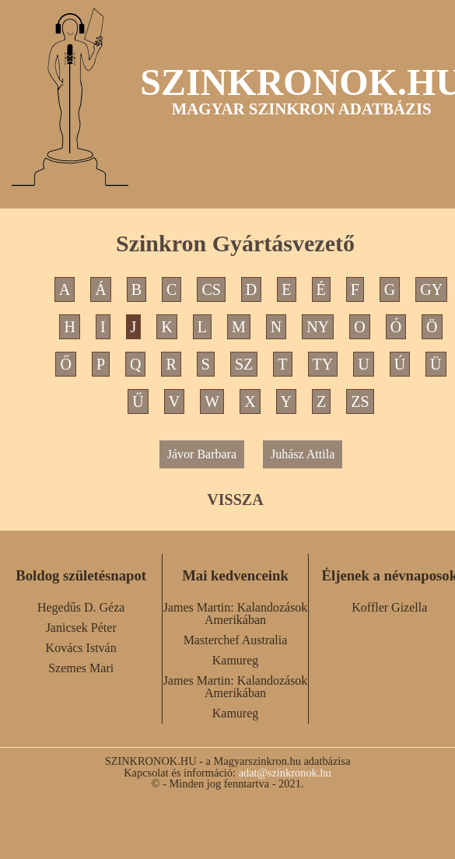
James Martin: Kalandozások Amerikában (235, 613)
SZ (244, 364)
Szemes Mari (81, 668)
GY (431, 289)
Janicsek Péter (81, 627)
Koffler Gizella (389, 607)
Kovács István (81, 647)
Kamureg (235, 660)
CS (210, 289)
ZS (360, 401)
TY (323, 364)
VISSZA (235, 499)
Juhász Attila (302, 454)
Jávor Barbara (201, 454)
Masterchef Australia (236, 640)
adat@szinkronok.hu (285, 772)
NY (317, 326)
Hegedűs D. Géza (80, 607)
